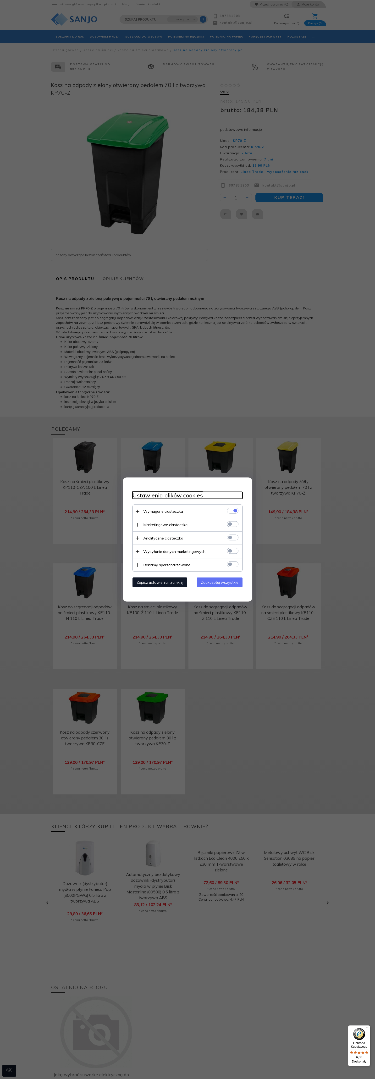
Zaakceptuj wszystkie (219, 582)
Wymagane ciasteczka (163, 511)
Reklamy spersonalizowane (166, 564)
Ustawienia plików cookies (167, 495)
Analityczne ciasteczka (163, 538)
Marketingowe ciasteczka (165, 524)
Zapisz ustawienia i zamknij (160, 582)
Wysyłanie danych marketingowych (174, 551)
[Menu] (367, 1028)
